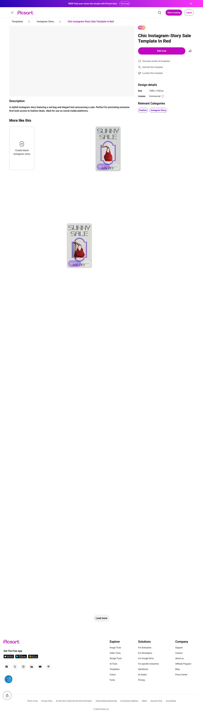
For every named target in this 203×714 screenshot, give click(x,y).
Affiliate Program (183, 664)
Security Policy (156, 701)
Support (179, 647)
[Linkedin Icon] (32, 667)
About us (179, 658)
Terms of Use (32, 701)
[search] (159, 12)
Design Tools (116, 658)
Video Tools (115, 653)
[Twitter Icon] (15, 667)
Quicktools (143, 669)
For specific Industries (148, 664)
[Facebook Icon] (7, 667)
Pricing (141, 680)
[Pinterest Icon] (48, 667)
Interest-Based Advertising (106, 701)
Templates (115, 669)
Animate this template (152, 67)
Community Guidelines (129, 701)
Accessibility (171, 701)
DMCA (144, 701)
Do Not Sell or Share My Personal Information (74, 701)
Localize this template (152, 73)
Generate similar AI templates (156, 61)
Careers (179, 653)
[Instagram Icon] (23, 667)
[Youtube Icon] (40, 667)
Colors (113, 674)
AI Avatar (142, 674)
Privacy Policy (46, 701)
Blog (177, 669)
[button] (12, 13)
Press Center (181, 674)
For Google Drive (146, 658)
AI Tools (113, 664)
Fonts (112, 680)
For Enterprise (144, 647)
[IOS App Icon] (9, 657)
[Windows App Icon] (33, 657)
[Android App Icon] (21, 657)
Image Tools (115, 647)
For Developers (145, 653)
